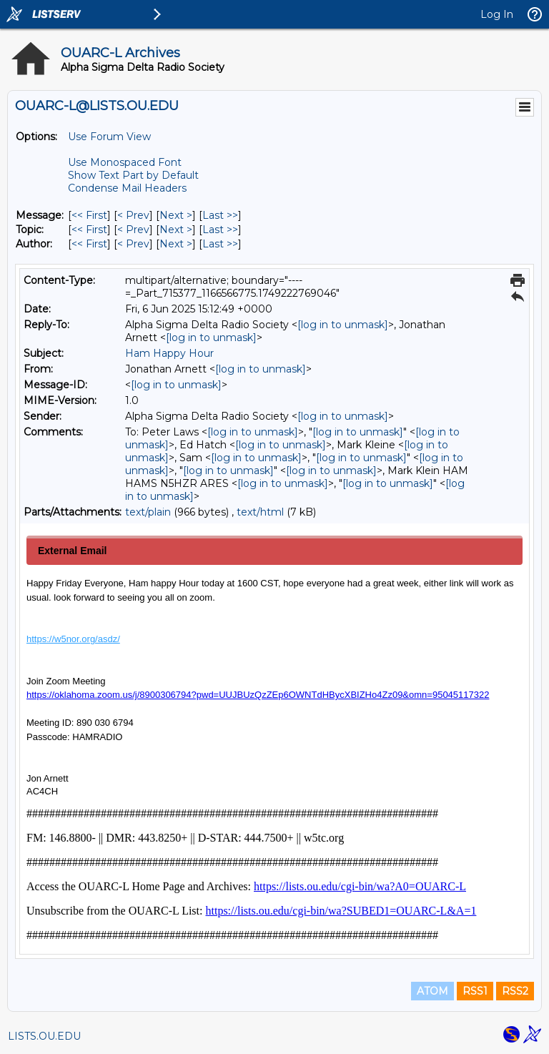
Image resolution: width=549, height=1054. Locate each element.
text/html (260, 512)
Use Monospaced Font (125, 162)
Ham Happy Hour (169, 353)
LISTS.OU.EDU (44, 1036)
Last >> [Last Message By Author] (220, 243)
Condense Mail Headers (127, 188)
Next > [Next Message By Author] (175, 243)
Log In (496, 14)
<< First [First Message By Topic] (89, 229)
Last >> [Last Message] (220, 215)
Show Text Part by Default (133, 175)
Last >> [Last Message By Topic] (220, 229)
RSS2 (515, 991)
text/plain (148, 512)
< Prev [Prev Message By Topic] (133, 229)
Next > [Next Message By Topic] (175, 229)
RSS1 (475, 991)
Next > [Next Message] (175, 215)
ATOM (432, 991)
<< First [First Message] (89, 215)
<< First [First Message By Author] (89, 243)
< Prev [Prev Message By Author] (133, 243)
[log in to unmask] (342, 324)
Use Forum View (109, 136)
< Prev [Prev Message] (133, 215)
